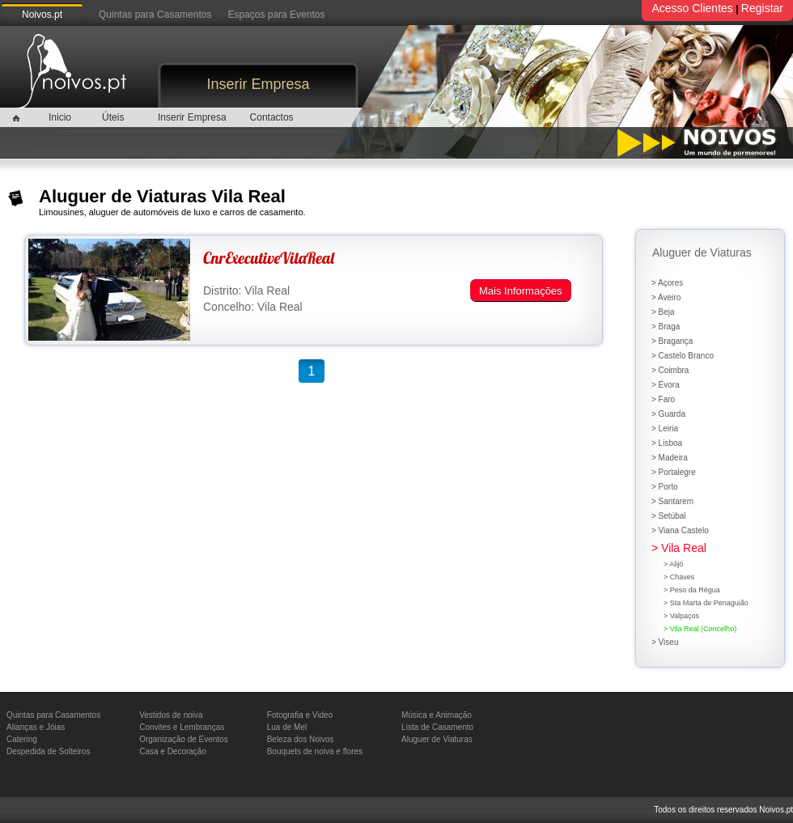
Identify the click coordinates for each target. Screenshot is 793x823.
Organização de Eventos (183, 739)
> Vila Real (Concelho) (700, 629)
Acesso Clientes (691, 8)
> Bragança (672, 341)
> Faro (663, 399)
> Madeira (669, 457)
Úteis (113, 117)
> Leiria (664, 428)
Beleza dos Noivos (300, 739)
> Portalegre (673, 472)
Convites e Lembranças (181, 727)
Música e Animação (436, 715)
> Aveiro (666, 297)
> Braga (665, 326)
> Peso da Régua (692, 590)
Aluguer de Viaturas (437, 739)
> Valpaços (681, 616)
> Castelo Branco (682, 355)
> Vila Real (678, 547)
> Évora (665, 384)
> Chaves (679, 577)
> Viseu (664, 642)
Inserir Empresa (257, 84)
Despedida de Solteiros (48, 751)
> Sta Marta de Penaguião (706, 603)
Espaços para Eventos (275, 14)
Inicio (60, 117)
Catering (21, 739)
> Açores (667, 282)
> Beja (663, 312)
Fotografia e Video (300, 715)
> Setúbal (668, 515)
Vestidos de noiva (170, 715)
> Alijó (673, 564)
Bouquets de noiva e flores (315, 751)
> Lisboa (666, 443)
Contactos (272, 117)
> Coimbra (670, 370)
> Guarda (668, 413)
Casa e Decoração (172, 751)
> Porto (664, 486)
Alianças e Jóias (35, 727)
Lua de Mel (287, 727)
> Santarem (672, 501)
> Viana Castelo (680, 530)
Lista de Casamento (437, 727)
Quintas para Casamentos (155, 14)
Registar (762, 8)
